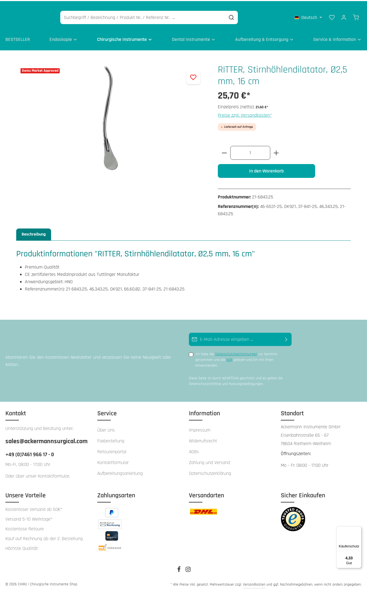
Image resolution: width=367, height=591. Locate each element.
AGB (229, 358)
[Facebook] (179, 569)
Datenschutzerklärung (210, 472)
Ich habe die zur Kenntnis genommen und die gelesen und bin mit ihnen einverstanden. (236, 358)
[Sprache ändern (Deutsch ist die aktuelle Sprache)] (308, 16)
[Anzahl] (250, 151)
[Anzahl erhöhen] (276, 151)
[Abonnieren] (286, 338)
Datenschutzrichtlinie (205, 382)
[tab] (33, 233)
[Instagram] (188, 569)
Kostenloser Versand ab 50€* (33, 508)
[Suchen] (257, 16)
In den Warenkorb (266, 169)
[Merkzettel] (331, 16)
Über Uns (106, 428)
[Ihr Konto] (343, 16)
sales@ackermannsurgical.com (45, 440)
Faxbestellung (110, 439)
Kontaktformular (53, 474)
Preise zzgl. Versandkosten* (245, 113)
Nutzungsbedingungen (246, 382)
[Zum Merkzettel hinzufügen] (193, 76)
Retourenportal (111, 450)
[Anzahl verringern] (224, 151)
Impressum (200, 428)
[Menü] (358, 529)
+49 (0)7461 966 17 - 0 (29, 452)
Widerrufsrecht (203, 439)
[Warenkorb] (356, 16)
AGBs (194, 450)
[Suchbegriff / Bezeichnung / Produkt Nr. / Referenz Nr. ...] (168, 16)
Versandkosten (254, 582)
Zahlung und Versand (209, 461)
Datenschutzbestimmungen (236, 352)
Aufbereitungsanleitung (120, 472)
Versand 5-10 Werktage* (28, 517)
